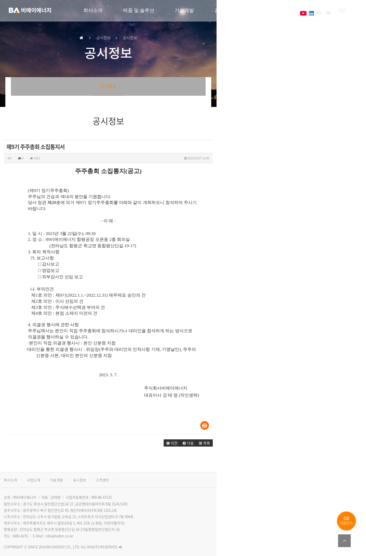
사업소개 (39, 474)
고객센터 (268, 12)
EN (324, 12)
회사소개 (98, 12)
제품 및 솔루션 (143, 13)
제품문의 (346, 521)
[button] (316, 437)
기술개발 (188, 12)
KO (314, 12)
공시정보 (228, 12)
